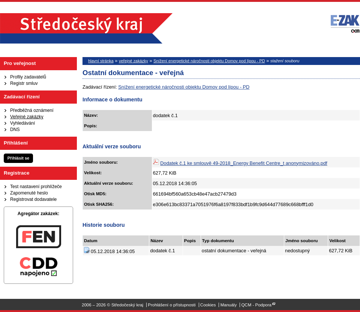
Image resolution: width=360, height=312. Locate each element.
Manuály (228, 305)
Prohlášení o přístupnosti (171, 305)
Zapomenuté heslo (29, 193)
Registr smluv (24, 83)
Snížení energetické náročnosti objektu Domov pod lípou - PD (209, 61)
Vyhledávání (22, 123)
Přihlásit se (18, 158)
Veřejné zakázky (27, 116)
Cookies (208, 305)
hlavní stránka (101, 61)
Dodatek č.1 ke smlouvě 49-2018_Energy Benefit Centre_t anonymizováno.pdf (243, 163)
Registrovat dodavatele (33, 199)
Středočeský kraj (86, 28)
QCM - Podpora (256, 305)
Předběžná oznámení (32, 110)
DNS (15, 129)
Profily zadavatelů (28, 77)
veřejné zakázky (133, 61)
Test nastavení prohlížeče (36, 186)
